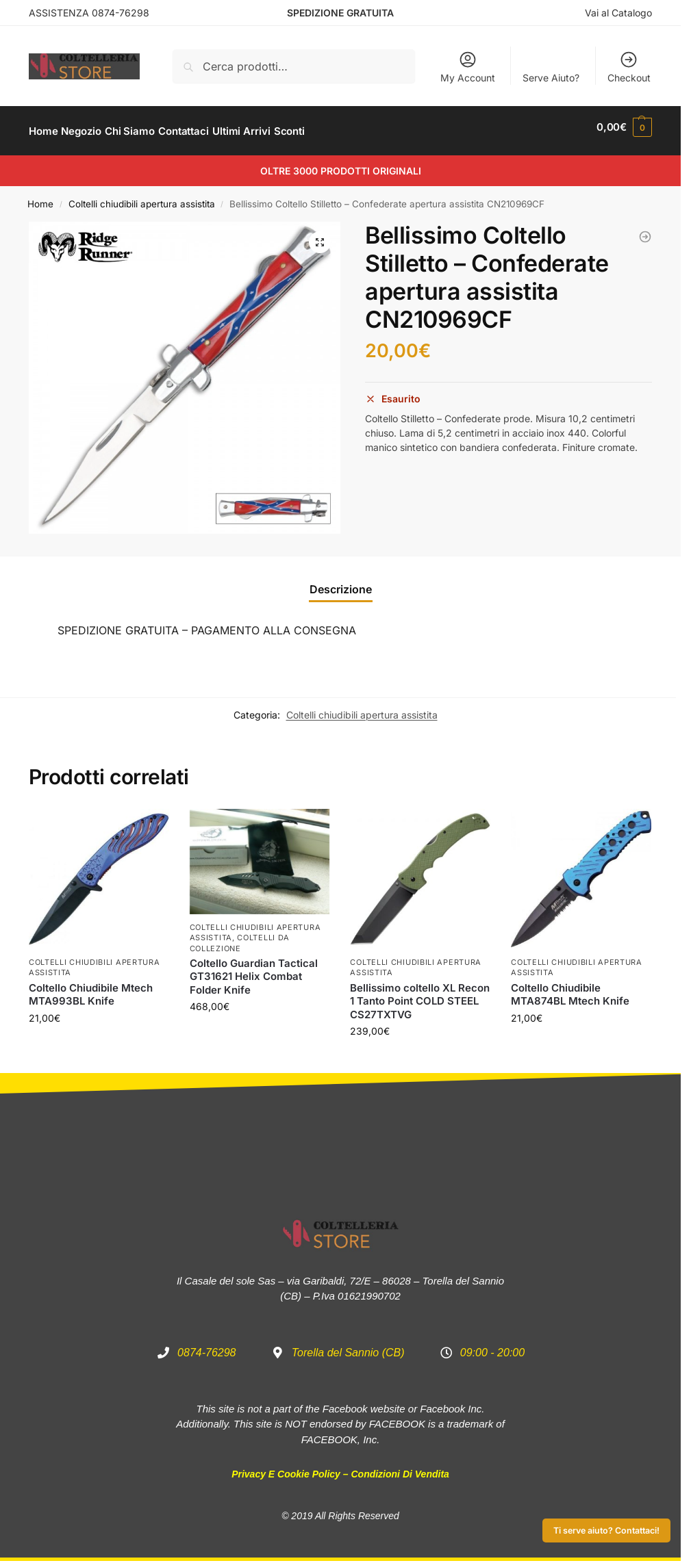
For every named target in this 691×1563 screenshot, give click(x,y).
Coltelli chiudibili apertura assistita (141, 196)
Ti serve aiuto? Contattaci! (606, 1530)
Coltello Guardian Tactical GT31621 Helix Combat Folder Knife (254, 969)
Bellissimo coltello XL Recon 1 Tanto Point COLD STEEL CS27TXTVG (420, 993)
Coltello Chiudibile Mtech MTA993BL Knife (91, 987)
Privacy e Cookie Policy (285, 1466)
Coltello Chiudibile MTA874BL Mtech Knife (570, 987)
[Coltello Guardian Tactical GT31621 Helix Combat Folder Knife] (645, 229)
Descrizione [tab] (341, 581)
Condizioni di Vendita (400, 1466)
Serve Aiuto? (551, 77)
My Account (467, 66)
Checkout (629, 66)
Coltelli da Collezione (240, 935)
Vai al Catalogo (618, 12)
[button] (320, 235)
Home (40, 196)
